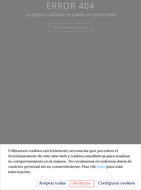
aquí (101, 167)
